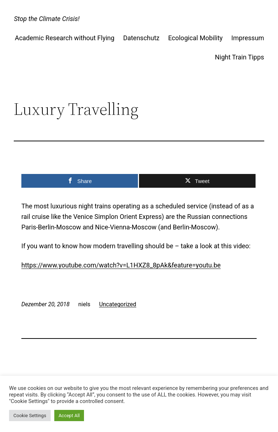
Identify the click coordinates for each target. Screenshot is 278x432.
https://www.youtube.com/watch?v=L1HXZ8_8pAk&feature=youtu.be (121, 265)
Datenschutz (141, 38)
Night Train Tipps (239, 57)
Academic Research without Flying (64, 38)
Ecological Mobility (195, 38)
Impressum (247, 38)
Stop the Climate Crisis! (46, 18)
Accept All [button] (69, 415)
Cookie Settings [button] (29, 415)
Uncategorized (117, 304)
